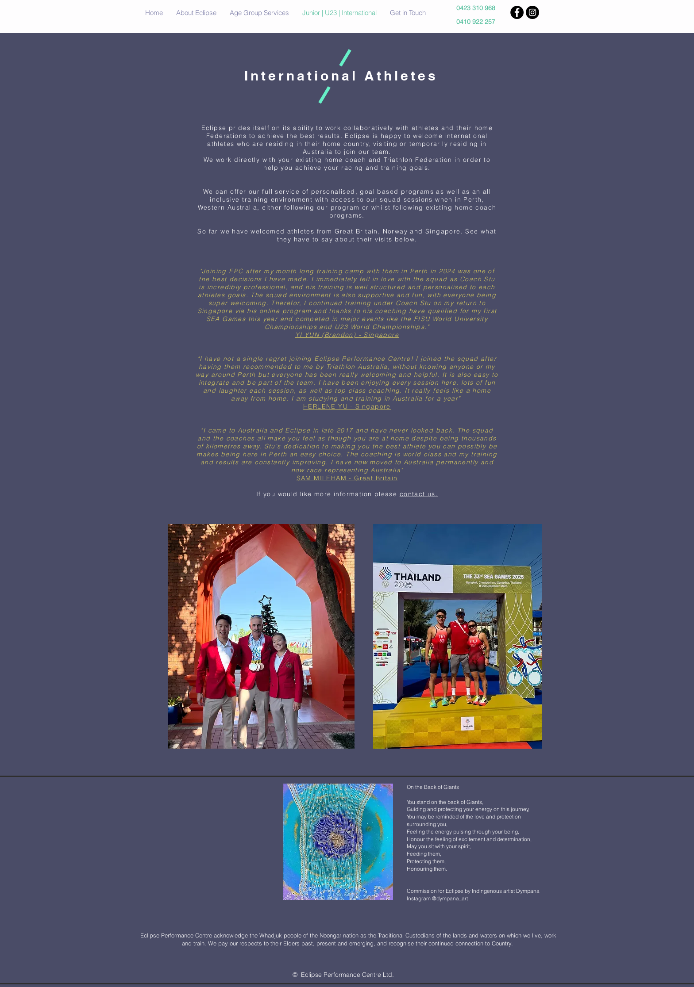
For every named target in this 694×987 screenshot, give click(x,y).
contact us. (419, 494)
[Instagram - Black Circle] (532, 12)
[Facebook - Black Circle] (517, 12)
